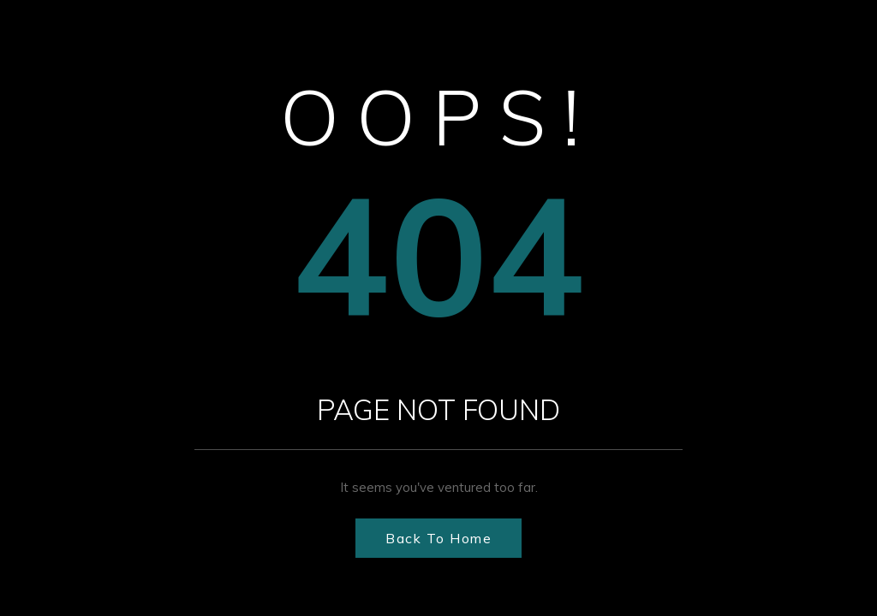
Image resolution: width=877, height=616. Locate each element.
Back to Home (438, 538)
